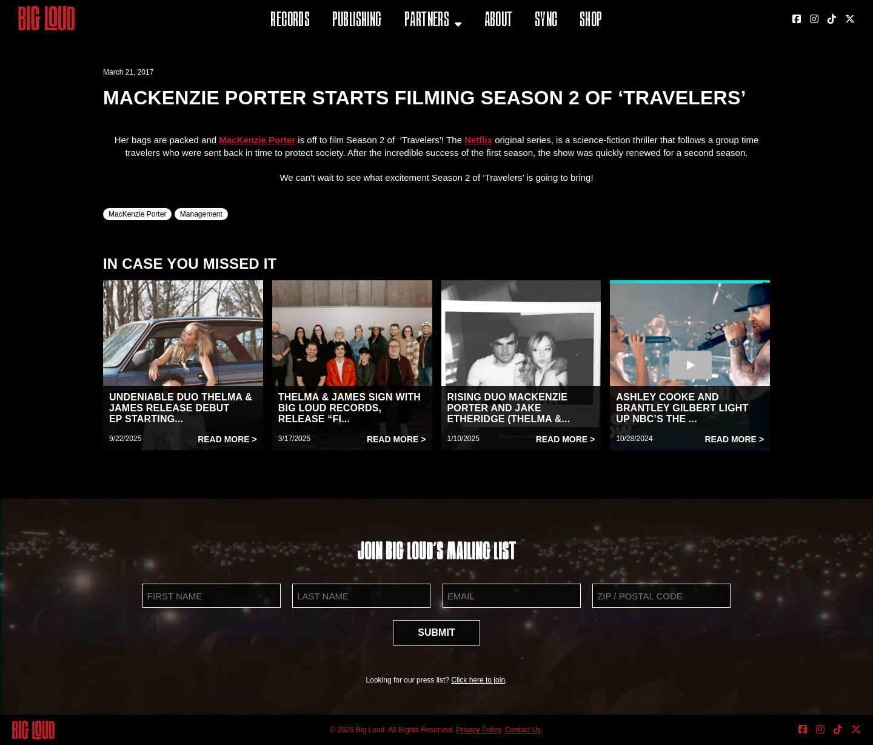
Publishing (357, 21)
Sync (546, 21)
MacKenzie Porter (137, 214)
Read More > (227, 439)
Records (290, 21)
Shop (591, 21)
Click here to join (478, 680)
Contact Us (523, 730)
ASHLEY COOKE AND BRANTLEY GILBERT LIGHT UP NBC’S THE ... (682, 408)
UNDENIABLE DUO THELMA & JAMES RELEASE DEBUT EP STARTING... (180, 408)
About (498, 21)
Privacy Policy (478, 730)
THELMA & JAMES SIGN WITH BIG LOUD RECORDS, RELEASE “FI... (349, 408)
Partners (426, 21)
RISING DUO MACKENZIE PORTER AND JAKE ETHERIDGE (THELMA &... (508, 408)
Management (201, 214)
